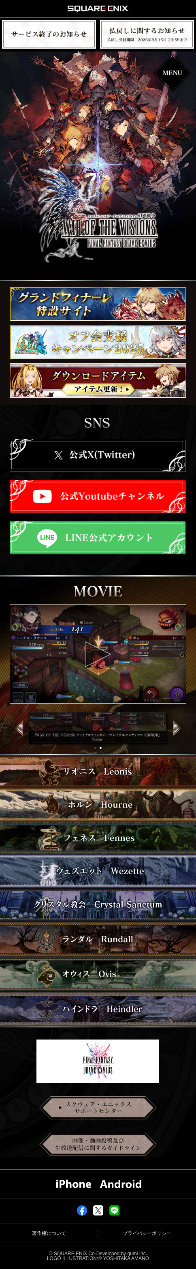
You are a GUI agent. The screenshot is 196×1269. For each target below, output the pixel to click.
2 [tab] (102, 748)
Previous (15, 735)
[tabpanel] (98, 729)
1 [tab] (97, 748)
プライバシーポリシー (147, 1233)
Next (181, 735)
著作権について (49, 1233)
